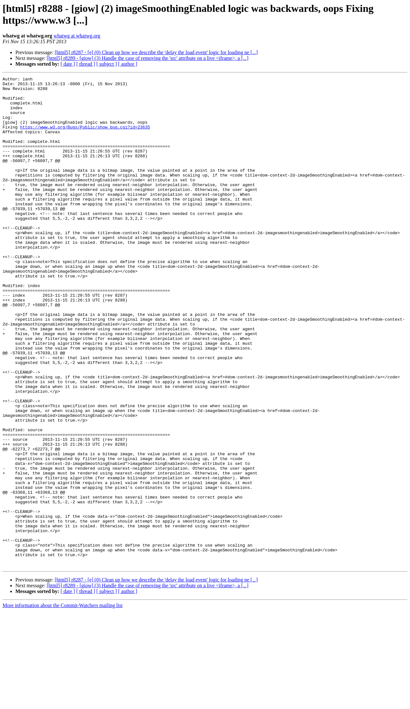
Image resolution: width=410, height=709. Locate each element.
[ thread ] (85, 64)
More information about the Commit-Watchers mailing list (63, 703)
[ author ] (127, 64)
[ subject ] (106, 64)
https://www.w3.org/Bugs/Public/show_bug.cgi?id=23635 (85, 137)
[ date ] (68, 64)
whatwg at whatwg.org (76, 35)
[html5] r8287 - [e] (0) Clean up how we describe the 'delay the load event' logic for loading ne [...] (156, 52)
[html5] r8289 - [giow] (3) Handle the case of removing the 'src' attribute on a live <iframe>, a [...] (148, 58)
